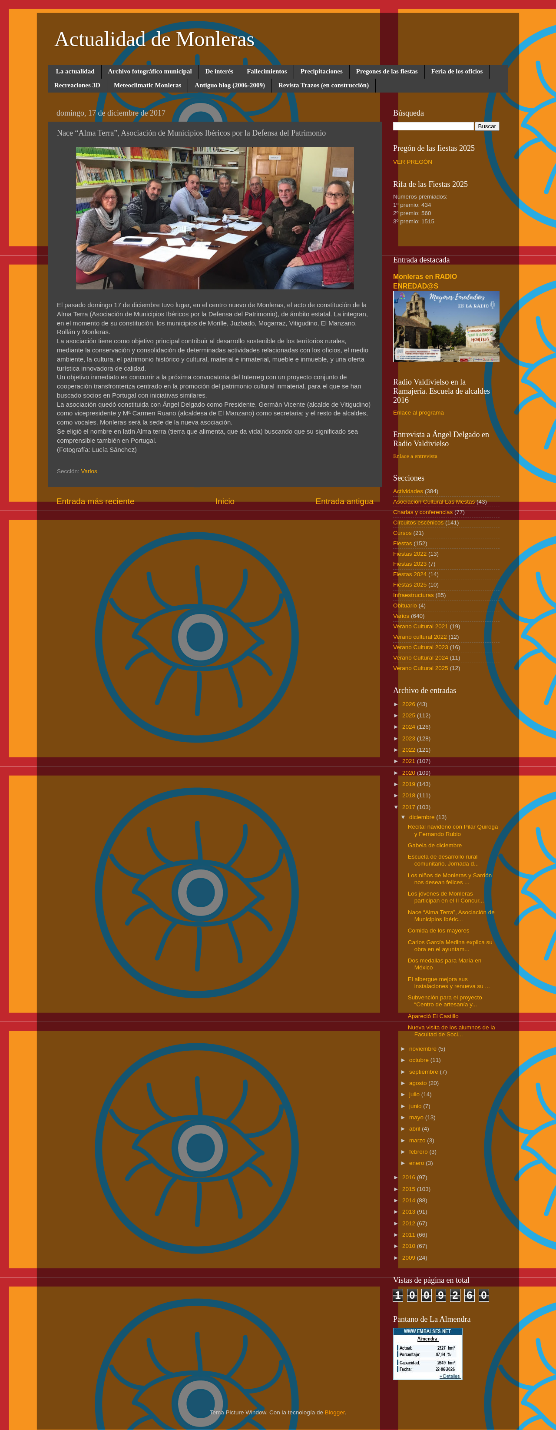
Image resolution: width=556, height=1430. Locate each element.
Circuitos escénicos (418, 522)
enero (417, 1163)
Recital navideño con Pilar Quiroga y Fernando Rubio (453, 830)
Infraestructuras (413, 595)
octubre (419, 1060)
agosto (418, 1083)
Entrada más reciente (95, 501)
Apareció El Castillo (433, 1016)
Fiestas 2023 (410, 564)
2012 (409, 1223)
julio (415, 1094)
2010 (409, 1246)
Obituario (405, 605)
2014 (409, 1200)
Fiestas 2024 (410, 574)
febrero (419, 1151)
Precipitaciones (322, 71)
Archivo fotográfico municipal (150, 71)
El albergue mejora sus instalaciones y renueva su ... (449, 982)
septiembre (424, 1071)
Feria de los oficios (457, 71)
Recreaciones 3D (77, 85)
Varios (89, 471)
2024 (409, 726)
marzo (418, 1140)
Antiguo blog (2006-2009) (230, 85)
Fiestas (402, 543)
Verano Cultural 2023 (420, 647)
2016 (409, 1177)
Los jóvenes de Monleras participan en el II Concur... (446, 897)
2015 (409, 1189)
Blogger (335, 1412)
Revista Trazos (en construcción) (323, 85)
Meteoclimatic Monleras (147, 85)
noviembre (423, 1048)
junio (416, 1106)
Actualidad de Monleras (154, 38)
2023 (409, 738)
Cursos (402, 533)
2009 (409, 1257)
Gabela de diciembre (435, 845)
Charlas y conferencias (423, 512)
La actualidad (75, 71)
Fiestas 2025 (410, 584)
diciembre (422, 817)
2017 (409, 807)
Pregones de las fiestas (387, 71)
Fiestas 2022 (410, 554)
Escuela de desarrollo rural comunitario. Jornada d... (443, 860)
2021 (409, 761)
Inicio (225, 501)
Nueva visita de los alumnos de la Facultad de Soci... (451, 1031)
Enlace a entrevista (415, 456)
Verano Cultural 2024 (420, 657)
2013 (409, 1211)
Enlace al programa (418, 412)
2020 (409, 773)
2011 (409, 1234)
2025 (409, 715)
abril (415, 1128)
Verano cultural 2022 (420, 637)
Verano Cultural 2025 (420, 668)
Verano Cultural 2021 (420, 626)
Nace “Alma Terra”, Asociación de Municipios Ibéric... (451, 915)
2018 (409, 795)
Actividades (408, 491)
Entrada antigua (345, 501)
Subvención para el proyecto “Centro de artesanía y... (445, 1001)
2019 (409, 784)
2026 (409, 704)
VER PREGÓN (412, 162)
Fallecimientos (267, 71)
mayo (417, 1117)
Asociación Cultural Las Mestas (434, 501)
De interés (219, 71)
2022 (409, 750)
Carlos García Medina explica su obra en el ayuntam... (450, 945)
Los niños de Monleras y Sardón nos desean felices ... (450, 879)
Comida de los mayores (439, 930)
